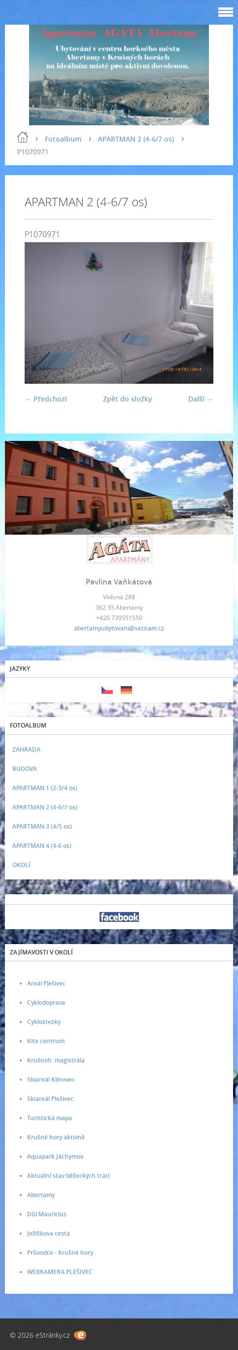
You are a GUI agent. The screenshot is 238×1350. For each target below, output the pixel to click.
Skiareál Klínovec (51, 1079)
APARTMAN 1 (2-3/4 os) (44, 788)
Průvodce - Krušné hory (60, 1252)
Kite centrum (46, 1041)
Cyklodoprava (46, 1002)
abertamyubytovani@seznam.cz (119, 628)
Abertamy (41, 1195)
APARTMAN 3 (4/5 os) (42, 826)
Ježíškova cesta (48, 1233)
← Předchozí (46, 398)
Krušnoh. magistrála (56, 1060)
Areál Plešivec (46, 983)
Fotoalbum (63, 139)
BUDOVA (24, 769)
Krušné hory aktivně (56, 1137)
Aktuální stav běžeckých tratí (68, 1175)
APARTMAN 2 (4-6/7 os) (136, 139)
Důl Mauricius (47, 1214)
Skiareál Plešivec (50, 1099)
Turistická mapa (49, 1118)
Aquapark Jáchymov (55, 1156)
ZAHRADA (26, 749)
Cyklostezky (44, 1022)
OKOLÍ (21, 865)
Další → (200, 398)
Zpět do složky (127, 398)
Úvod (22, 137)
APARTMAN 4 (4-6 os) (41, 845)
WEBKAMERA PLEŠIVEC (60, 1272)
